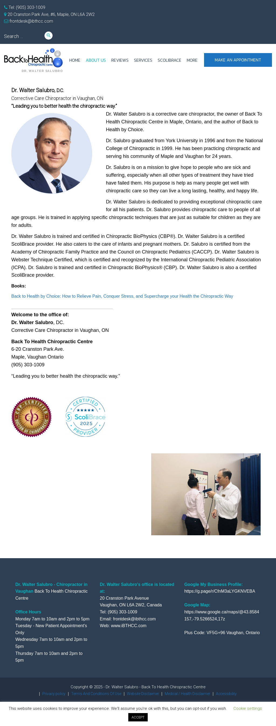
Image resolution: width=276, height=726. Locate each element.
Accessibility (232, 693)
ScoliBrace (169, 60)
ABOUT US (96, 60)
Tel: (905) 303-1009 (26, 7)
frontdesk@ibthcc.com (30, 21)
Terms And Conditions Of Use (92, 693)
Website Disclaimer (142, 693)
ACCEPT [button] (138, 717)
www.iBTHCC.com (129, 625)
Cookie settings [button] (247, 708)
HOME (74, 60)
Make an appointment (238, 60)
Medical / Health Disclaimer (191, 693)
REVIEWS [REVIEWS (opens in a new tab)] (120, 60)
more (192, 60)
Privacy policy (47, 693)
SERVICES (143, 60)
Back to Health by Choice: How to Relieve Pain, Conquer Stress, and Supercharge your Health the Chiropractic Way (122, 296)
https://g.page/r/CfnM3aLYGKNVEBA (219, 591)
